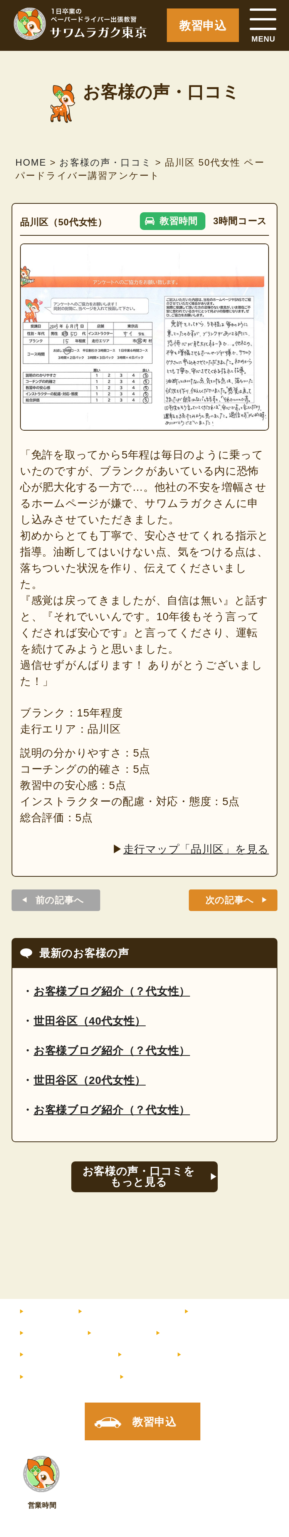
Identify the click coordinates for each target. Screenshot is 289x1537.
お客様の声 (188, 1333)
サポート (114, 1333)
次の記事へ (229, 900)
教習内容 (47, 1333)
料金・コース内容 (124, 1311)
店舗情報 (204, 1354)
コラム (141, 1354)
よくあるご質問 (62, 1354)
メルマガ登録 (63, 1377)
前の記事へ (59, 900)
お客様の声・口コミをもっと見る (138, 1176)
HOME (42, 1311)
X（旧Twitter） (166, 1377)
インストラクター (232, 1311)
